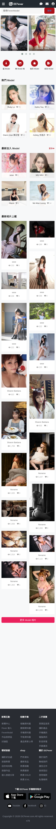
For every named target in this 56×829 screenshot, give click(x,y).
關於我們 (43, 757)
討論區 (5, 741)
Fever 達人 (7, 728)
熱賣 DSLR (25, 775)
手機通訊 (43, 732)
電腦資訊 (43, 737)
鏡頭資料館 (25, 728)
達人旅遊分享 (8, 775)
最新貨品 (24, 761)
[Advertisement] (28, 646)
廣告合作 (43, 766)
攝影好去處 (7, 757)
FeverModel (7, 732)
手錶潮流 (43, 746)
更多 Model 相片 (28, 620)
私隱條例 (43, 779)
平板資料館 (25, 737)
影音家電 (43, 741)
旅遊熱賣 (6, 761)
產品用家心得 (26, 741)
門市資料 (24, 757)
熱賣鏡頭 (24, 770)
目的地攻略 (7, 766)
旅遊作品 (6, 770)
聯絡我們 (43, 761)
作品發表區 (7, 737)
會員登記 (43, 770)
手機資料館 (25, 732)
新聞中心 (6, 723)
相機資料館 (25, 723)
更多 (52, 148)
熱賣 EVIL (25, 779)
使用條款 (43, 775)
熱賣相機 (24, 766)
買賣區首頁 (44, 723)
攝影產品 (43, 728)
